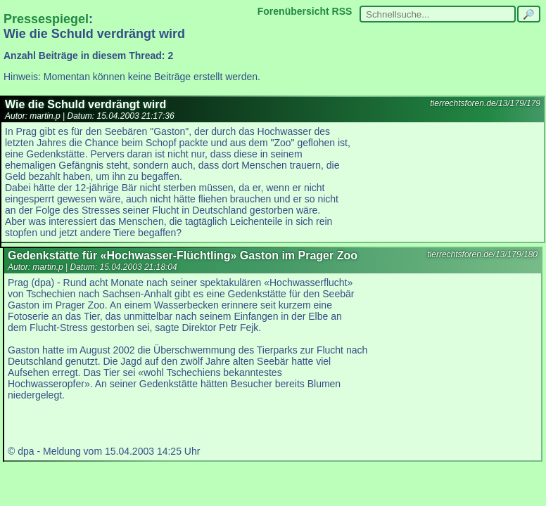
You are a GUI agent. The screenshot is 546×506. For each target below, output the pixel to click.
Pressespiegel (46, 19)
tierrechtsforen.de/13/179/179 (485, 103)
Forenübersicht (293, 11)
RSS (342, 11)
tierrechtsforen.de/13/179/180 (482, 254)
